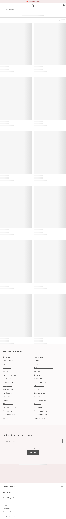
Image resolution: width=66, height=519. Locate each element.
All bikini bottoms (9, 407)
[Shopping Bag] (64, 5)
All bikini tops (8, 404)
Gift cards (6, 357)
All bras (36, 361)
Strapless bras (8, 389)
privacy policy (28, 447)
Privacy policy (6, 505)
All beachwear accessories (43, 368)
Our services (33, 492)
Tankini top (38, 404)
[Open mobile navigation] (2, 5)
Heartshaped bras (40, 382)
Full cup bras (7, 371)
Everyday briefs (39, 393)
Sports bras (38, 389)
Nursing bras (7, 393)
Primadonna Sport (41, 415)
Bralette (37, 375)
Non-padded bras (9, 375)
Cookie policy (6, 508)
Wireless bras (39, 386)
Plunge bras (7, 386)
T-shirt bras (7, 379)
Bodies (36, 364)
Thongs (5, 400)
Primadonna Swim (9, 415)
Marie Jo (6, 418)
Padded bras (38, 371)
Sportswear (38, 407)
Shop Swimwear (40, 400)
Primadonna (7, 411)
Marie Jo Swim (39, 418)
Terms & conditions (8, 512)
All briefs (6, 364)
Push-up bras (8, 382)
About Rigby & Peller (33, 498)
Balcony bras (38, 379)
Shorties (37, 397)
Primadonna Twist (40, 411)
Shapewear (7, 368)
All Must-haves (8, 361)
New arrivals (38, 357)
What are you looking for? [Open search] (9, 9)
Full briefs (6, 397)
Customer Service (33, 486)
